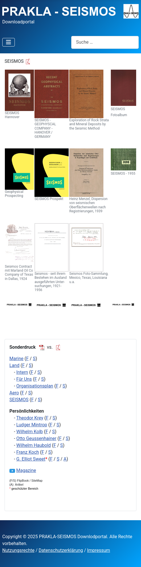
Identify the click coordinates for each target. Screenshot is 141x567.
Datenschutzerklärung (61, 550)
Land (14, 365)
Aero (14, 393)
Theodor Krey (29, 418)
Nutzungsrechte (18, 550)
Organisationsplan (34, 386)
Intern (22, 372)
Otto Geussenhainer (36, 438)
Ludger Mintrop (31, 424)
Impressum (98, 550)
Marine (16, 358)
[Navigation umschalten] (8, 42)
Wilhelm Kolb (29, 431)
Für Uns (24, 379)
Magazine (26, 470)
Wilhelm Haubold (33, 445)
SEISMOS (18, 399)
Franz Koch (27, 452)
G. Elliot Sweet (30, 459)
